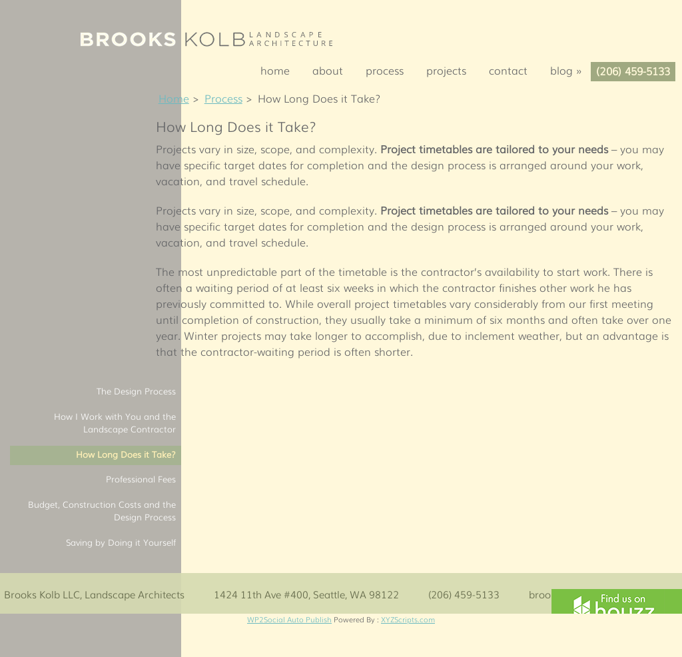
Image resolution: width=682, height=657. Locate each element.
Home (275, 70)
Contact (508, 70)
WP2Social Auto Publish (289, 619)
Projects (446, 70)
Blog (570, 70)
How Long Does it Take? (126, 454)
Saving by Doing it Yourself (121, 542)
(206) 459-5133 (633, 71)
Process (385, 70)
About (327, 70)
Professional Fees (141, 478)
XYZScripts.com (408, 619)
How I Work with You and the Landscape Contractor (115, 423)
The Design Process (136, 390)
